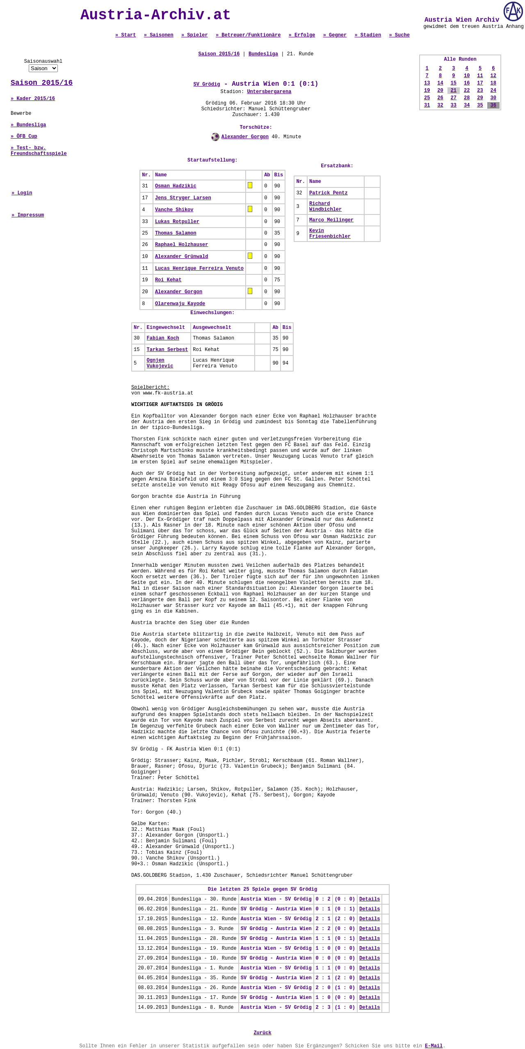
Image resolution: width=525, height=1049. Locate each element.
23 (480, 90)
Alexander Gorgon (245, 137)
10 (467, 76)
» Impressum (27, 215)
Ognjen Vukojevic (160, 363)
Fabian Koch (163, 338)
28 (467, 98)
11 (480, 76)
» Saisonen (158, 35)
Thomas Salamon (175, 233)
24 (493, 90)
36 (493, 105)
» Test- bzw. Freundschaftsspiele (39, 151)
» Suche (399, 35)
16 (467, 83)
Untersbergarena (269, 92)
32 (440, 105)
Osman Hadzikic (175, 186)
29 (480, 98)
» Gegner (335, 35)
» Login (21, 193)
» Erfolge (302, 35)
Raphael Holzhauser (181, 245)
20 (440, 90)
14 (440, 83)
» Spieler (194, 35)
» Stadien (367, 35)
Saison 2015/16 (42, 83)
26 (440, 98)
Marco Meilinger (331, 220)
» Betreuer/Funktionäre (248, 35)
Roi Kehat (168, 280)
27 (454, 98)
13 (427, 83)
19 (427, 90)
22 (467, 90)
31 (427, 105)
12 (493, 76)
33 (454, 105)
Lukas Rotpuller (177, 222)
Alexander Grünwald (181, 257)
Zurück (262, 1033)
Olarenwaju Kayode (180, 304)
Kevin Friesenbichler (330, 233)
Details (369, 899)
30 (493, 98)
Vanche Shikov (174, 210)
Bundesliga (263, 54)
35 (480, 105)
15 (454, 83)
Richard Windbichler (325, 206)
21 (454, 90)
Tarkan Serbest (167, 350)
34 (467, 105)
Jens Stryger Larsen (183, 198)
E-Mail (434, 1046)
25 (427, 98)
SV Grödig (207, 84)
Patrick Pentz (328, 193)
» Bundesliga (28, 125)
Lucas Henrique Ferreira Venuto (199, 268)
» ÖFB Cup (24, 136)
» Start (125, 35)
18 (493, 83)
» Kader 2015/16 (33, 99)
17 (480, 83)
